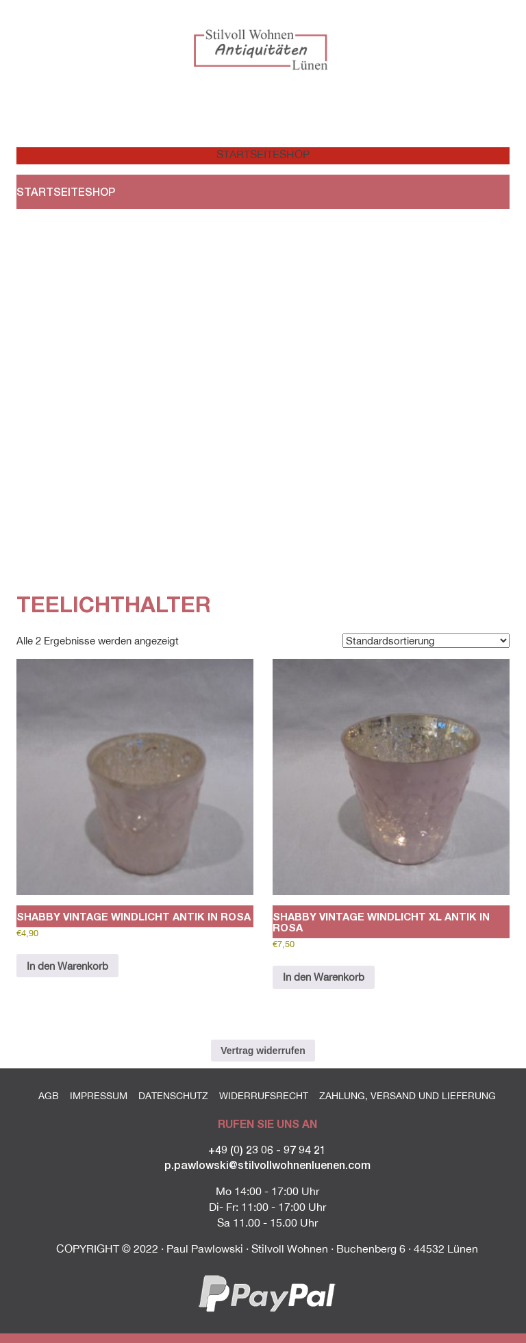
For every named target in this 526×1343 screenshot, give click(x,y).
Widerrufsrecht (263, 1095)
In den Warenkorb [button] (67, 966)
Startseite (239, 154)
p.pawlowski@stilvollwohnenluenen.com (267, 1164)
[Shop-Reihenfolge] (426, 640)
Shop (294, 154)
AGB (48, 1095)
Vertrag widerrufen (263, 1050)
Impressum (98, 1095)
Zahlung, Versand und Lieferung (407, 1095)
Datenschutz (173, 1095)
